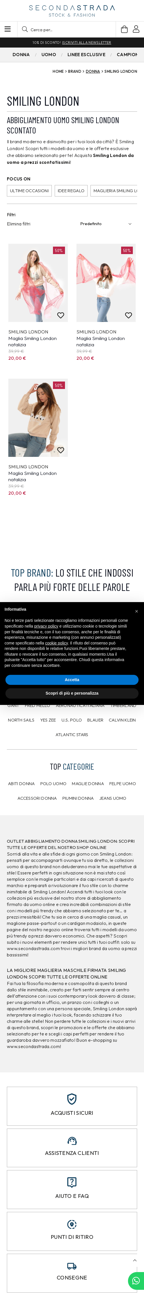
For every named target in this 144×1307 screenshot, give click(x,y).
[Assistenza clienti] (72, 1141)
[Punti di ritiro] (71, 1224)
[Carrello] (124, 29)
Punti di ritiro (72, 1236)
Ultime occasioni (29, 190)
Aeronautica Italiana (80, 705)
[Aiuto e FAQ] (71, 1182)
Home (58, 71)
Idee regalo (71, 190)
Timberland (123, 705)
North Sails (21, 720)
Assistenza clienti (72, 1152)
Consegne (72, 1277)
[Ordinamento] (107, 223)
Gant (13, 705)
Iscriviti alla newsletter (86, 42)
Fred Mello (37, 705)
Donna (93, 71)
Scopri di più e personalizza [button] (72, 693)
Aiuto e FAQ (72, 1195)
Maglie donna (88, 783)
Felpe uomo (122, 783)
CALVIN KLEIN (122, 720)
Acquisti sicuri (72, 1112)
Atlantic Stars (72, 734)
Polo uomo (53, 783)
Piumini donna (78, 798)
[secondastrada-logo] (72, 11)
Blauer (95, 720)
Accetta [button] (72, 679)
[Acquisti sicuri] (71, 1099)
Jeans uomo (113, 798)
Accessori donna (37, 798)
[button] (66, 29)
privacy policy (46, 626)
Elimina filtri (19, 224)
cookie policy (56, 643)
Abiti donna (21, 783)
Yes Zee (48, 720)
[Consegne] (71, 1266)
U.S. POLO (72, 720)
